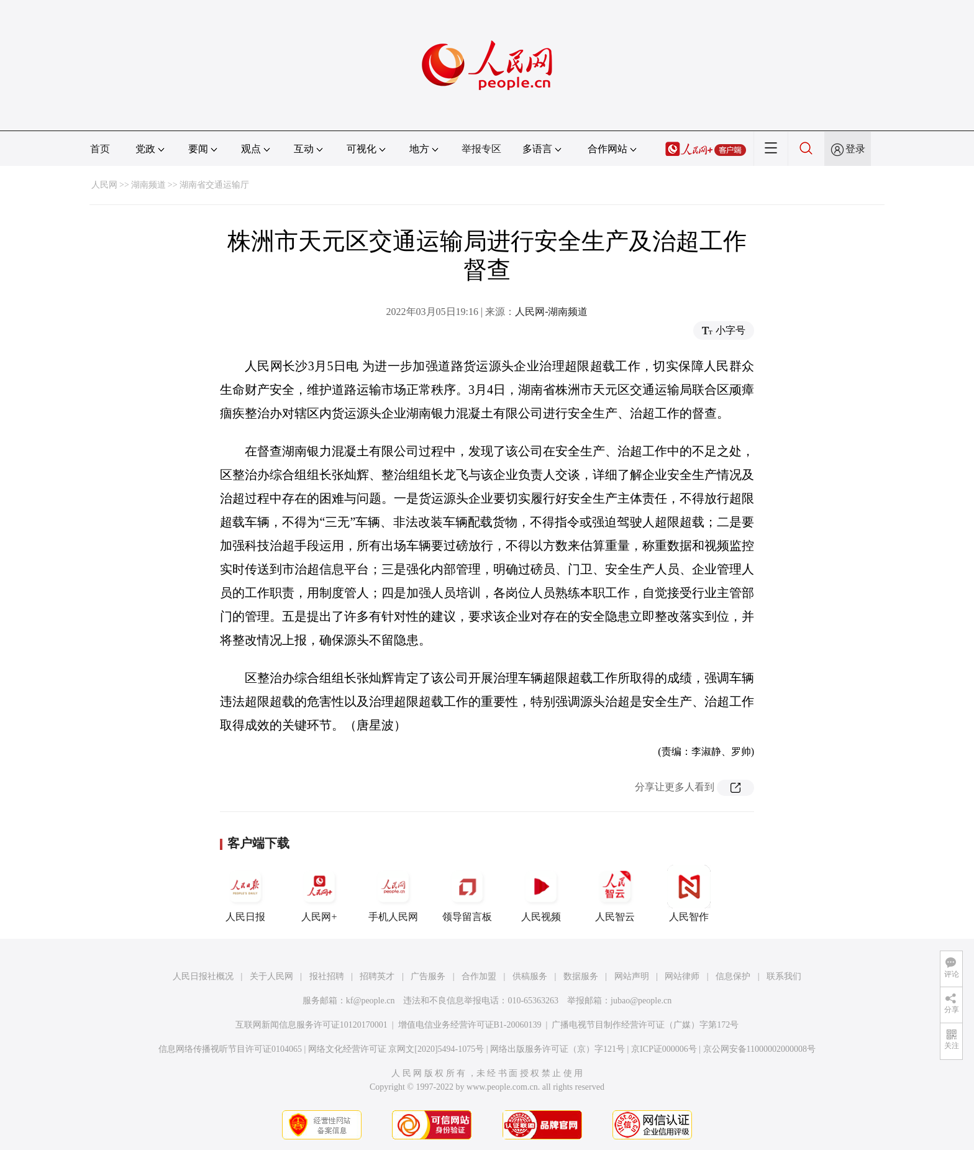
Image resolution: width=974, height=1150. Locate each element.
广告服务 (428, 976)
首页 (100, 149)
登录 (855, 149)
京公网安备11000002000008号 (759, 1049)
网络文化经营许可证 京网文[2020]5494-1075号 (396, 1049)
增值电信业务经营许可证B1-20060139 (470, 1024)
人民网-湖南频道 (551, 311)
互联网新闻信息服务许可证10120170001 (311, 1024)
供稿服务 (529, 976)
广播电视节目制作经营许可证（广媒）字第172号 (645, 1024)
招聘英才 (377, 976)
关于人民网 (271, 976)
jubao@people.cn (641, 1000)
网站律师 (682, 976)
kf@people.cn (370, 1000)
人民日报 (245, 893)
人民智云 (615, 893)
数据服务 (580, 976)
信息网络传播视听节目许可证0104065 (230, 1049)
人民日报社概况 (203, 976)
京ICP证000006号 (664, 1049)
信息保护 (733, 976)
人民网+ (319, 893)
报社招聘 (326, 976)
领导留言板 (467, 893)
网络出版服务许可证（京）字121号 (557, 1049)
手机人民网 (393, 893)
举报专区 (481, 149)
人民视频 (541, 893)
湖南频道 (148, 184)
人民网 (104, 184)
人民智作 (689, 893)
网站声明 (631, 976)
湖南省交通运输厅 (214, 184)
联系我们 (784, 976)
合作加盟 (479, 976)
